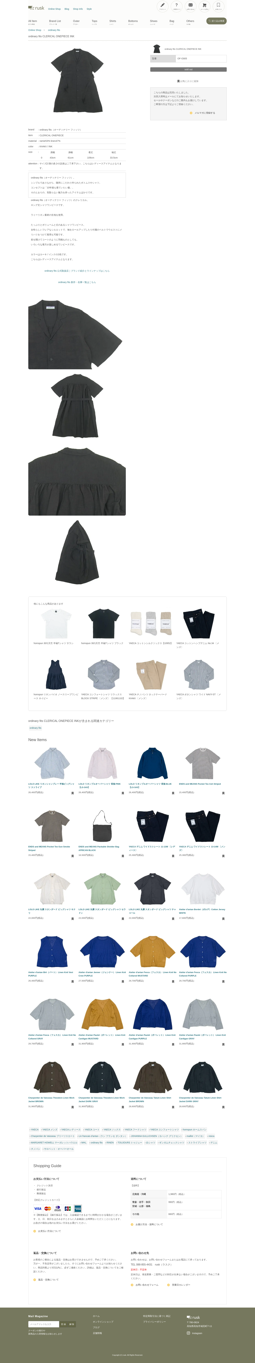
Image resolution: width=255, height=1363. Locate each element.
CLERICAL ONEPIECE (52, 135)
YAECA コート (92, 1129)
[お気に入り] (218, 6)
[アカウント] (162, 6)
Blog (67, 9)
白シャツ (150, 1142)
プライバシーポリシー (154, 1321)
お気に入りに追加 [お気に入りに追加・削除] (187, 81)
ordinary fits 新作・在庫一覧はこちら (77, 282)
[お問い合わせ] (190, 6)
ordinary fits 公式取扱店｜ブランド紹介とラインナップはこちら (77, 271)
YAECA (34, 1129)
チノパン (35, 1149)
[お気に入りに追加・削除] (72, 793)
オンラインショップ (103, 1321)
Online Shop (54, 9)
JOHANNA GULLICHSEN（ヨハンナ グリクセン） (156, 1136)
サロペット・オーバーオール (59, 1149)
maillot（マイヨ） (195, 1136)
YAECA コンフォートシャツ (164, 1129)
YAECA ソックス (112, 1129)
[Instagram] (194, 1333)
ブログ (96, 1327)
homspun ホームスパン (194, 1129)
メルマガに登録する (202, 113)
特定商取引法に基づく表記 (156, 1316)
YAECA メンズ (49, 1129)
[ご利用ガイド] (176, 6)
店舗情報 (97, 1333)
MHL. (84, 1142)
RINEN (110, 1142)
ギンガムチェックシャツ (171, 1142)
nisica (211, 1136)
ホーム (96, 1316)
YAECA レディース (71, 1129)
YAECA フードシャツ (136, 1129)
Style (89, 9)
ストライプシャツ (197, 1142)
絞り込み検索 (216, 21)
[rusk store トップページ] (36, 9)
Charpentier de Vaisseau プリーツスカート (53, 1136)
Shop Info (78, 9)
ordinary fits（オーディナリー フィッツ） (61, 129)
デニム (213, 1142)
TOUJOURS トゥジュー (130, 1142)
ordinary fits (35, 728)
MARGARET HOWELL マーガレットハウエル (54, 1142)
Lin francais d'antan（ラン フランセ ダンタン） (103, 1136)
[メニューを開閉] (242, 6)
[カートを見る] (204, 6)
